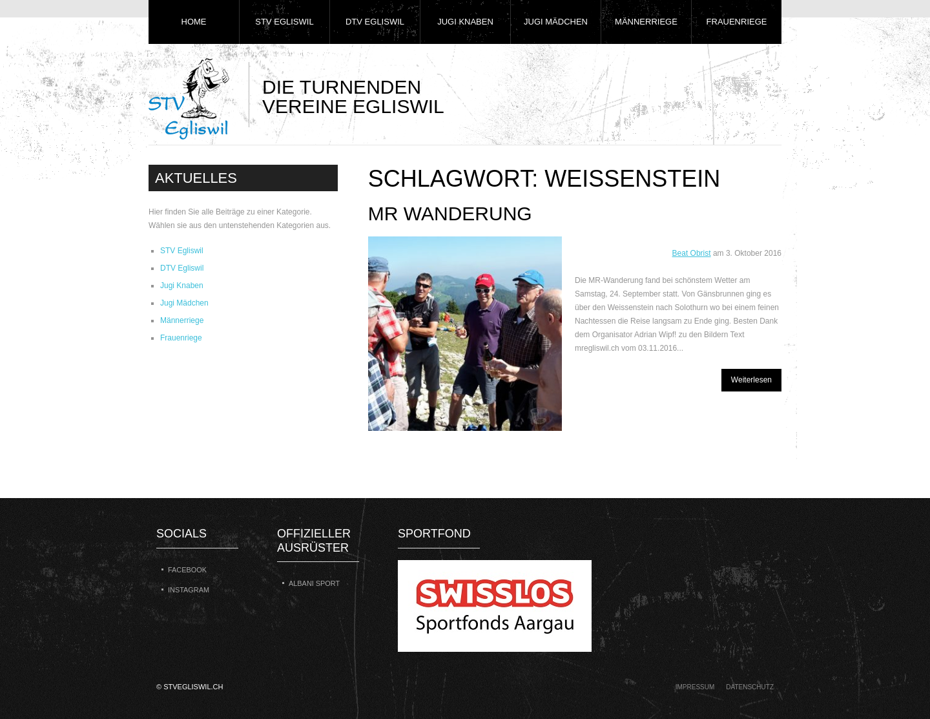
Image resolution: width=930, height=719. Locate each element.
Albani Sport (314, 583)
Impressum (695, 687)
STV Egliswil (284, 21)
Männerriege (646, 21)
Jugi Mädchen (556, 21)
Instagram (188, 590)
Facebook (187, 570)
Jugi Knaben (465, 21)
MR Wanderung (450, 213)
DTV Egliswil (375, 21)
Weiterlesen (751, 379)
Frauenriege (737, 21)
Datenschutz (750, 687)
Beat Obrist (691, 253)
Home (194, 21)
